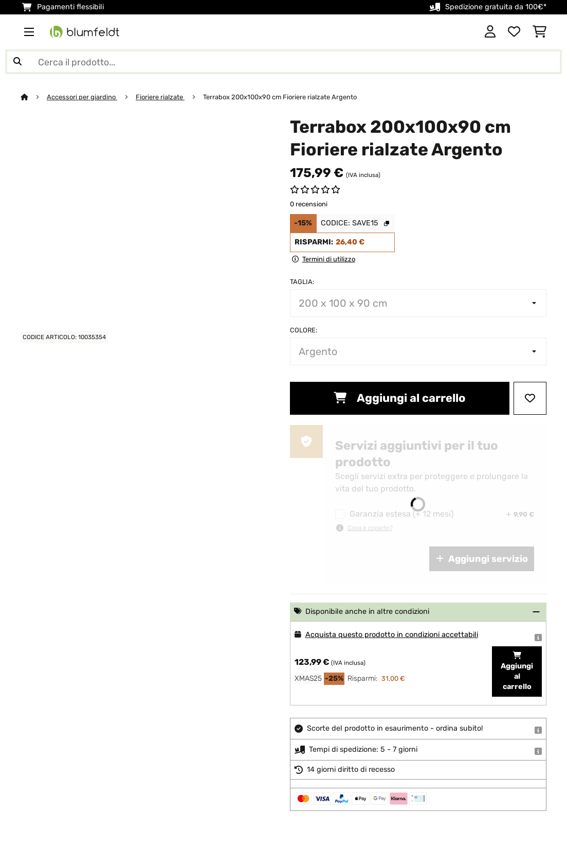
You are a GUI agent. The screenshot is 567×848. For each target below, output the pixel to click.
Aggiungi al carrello (399, 398)
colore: (303, 330)
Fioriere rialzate (160, 97)
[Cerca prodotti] (283, 61)
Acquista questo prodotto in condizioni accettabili (391, 634)
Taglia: (302, 282)
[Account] (490, 32)
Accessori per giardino (82, 97)
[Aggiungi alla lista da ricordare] (530, 398)
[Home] (34, 97)
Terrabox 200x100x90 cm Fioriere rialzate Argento (280, 97)
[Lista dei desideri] (514, 32)
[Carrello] (539, 32)
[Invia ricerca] (17, 62)
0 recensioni (308, 204)
